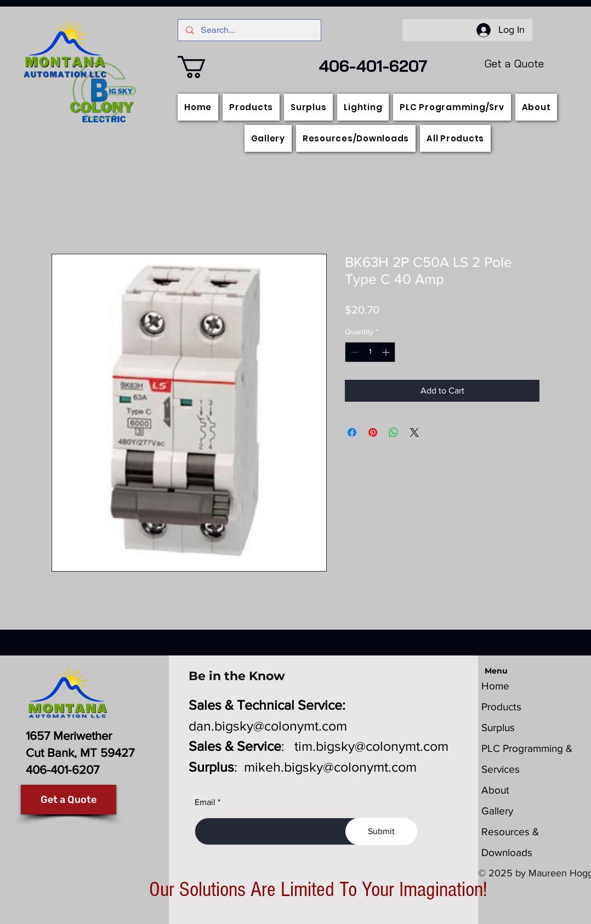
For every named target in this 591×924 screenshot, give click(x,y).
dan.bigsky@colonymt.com (268, 725)
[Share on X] (414, 432)
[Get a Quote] (68, 799)
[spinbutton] (370, 352)
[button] (205, 67)
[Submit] (381, 831)
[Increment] (387, 352)
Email (205, 802)
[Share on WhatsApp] (393, 432)
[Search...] (249, 30)
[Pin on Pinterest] (372, 432)
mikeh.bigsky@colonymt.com (330, 766)
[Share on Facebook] (352, 432)
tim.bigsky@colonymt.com (371, 746)
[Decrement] (353, 352)
